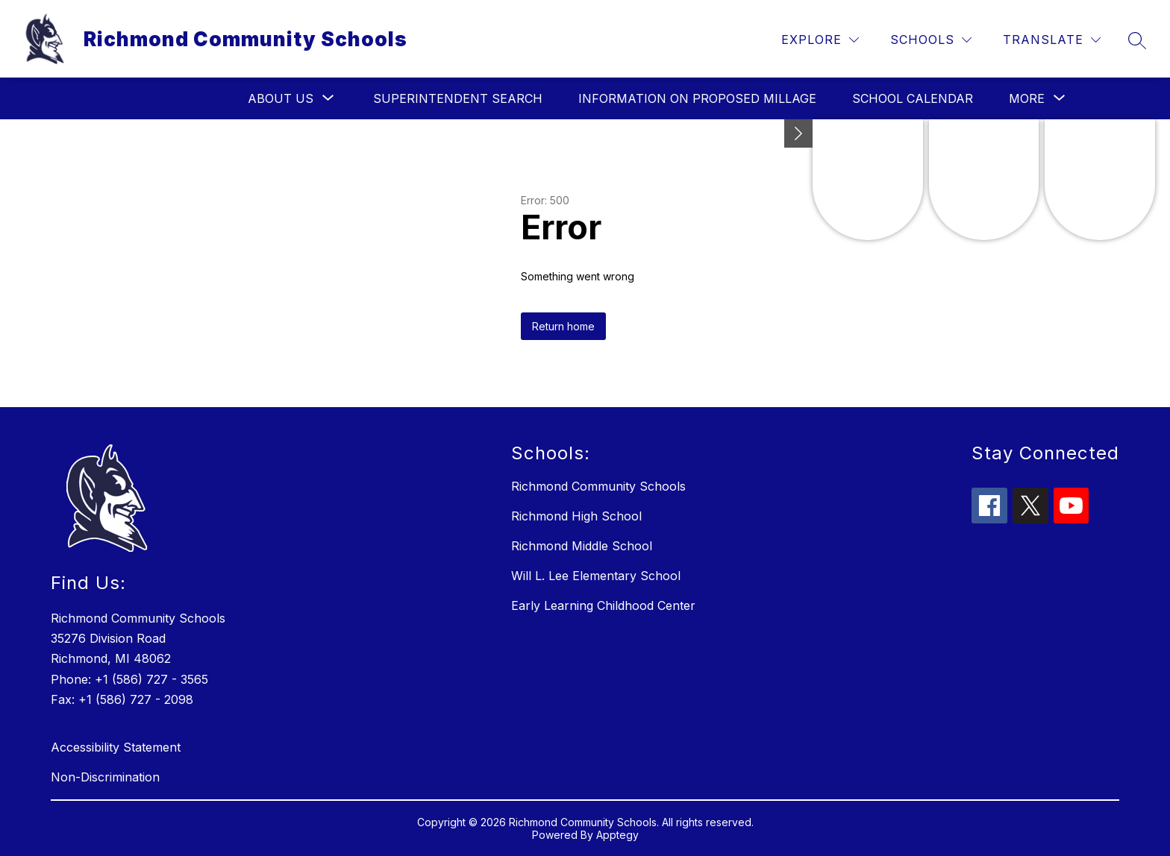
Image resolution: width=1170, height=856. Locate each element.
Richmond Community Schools (598, 486)
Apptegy (617, 834)
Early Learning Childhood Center (603, 605)
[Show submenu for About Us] (280, 98)
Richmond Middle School (581, 545)
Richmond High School (576, 516)
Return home (563, 326)
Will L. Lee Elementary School (596, 575)
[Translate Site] (1051, 40)
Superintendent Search (457, 98)
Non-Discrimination (105, 777)
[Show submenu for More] (1027, 98)
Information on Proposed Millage (697, 98)
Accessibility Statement (116, 747)
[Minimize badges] (798, 133)
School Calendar (912, 98)
